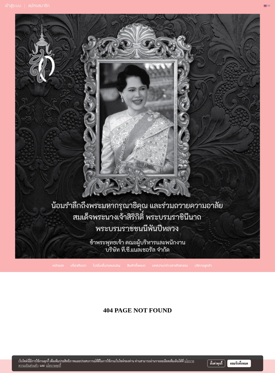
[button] (221, 265)
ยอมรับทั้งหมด (239, 363)
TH (267, 6)
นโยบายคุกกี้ (53, 365)
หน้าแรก (58, 265)
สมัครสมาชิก (39, 5)
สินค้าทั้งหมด (136, 265)
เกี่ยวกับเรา (78, 265)
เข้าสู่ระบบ (13, 5)
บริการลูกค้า (203, 265)
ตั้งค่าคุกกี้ (216, 363)
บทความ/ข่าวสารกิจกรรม (170, 265)
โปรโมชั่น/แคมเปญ (106, 265)
